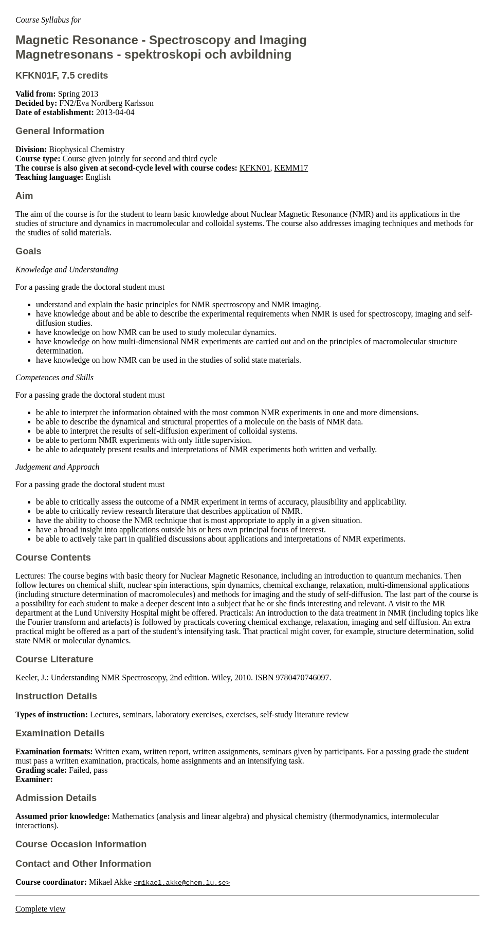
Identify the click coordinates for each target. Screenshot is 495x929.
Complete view (40, 908)
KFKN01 (255, 167)
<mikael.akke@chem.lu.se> (182, 882)
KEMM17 (291, 167)
